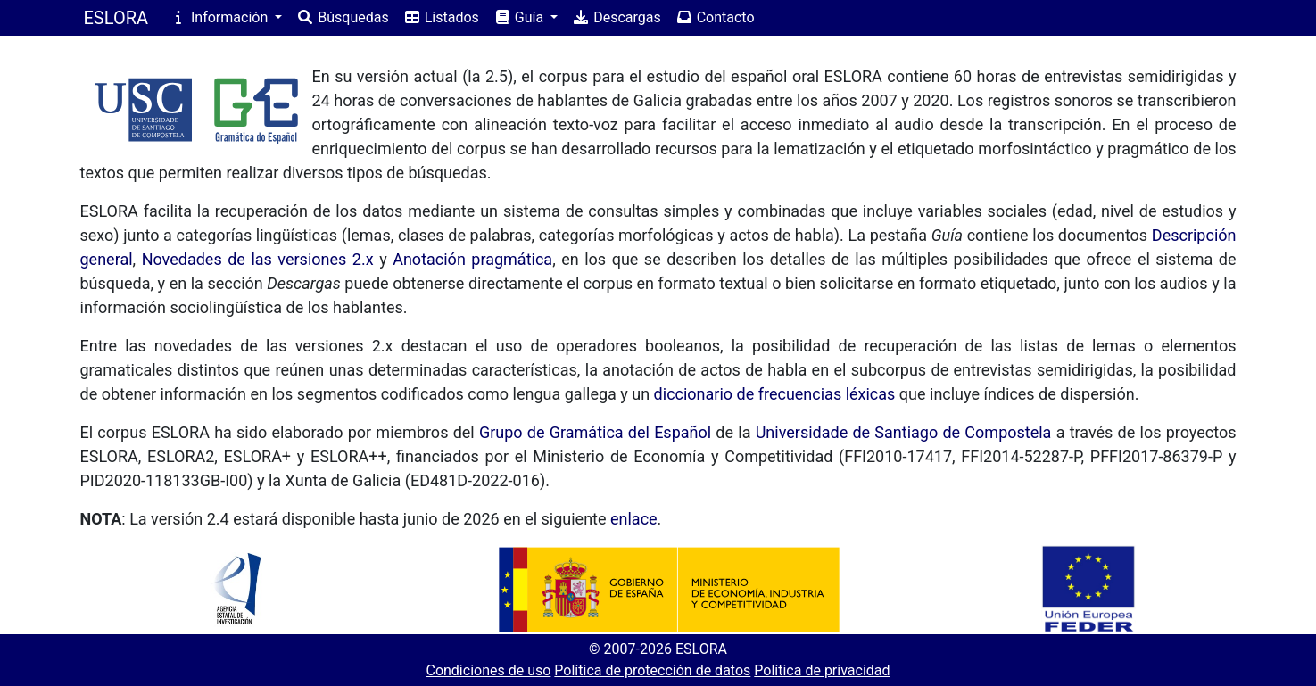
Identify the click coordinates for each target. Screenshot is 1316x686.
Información (220, 17)
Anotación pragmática (472, 259)
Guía (520, 17)
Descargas (616, 17)
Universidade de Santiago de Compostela (904, 432)
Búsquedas (342, 17)
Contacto (715, 17)
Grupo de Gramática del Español (595, 432)
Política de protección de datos (652, 670)
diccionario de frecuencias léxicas (775, 393)
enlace (634, 518)
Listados (441, 17)
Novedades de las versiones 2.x (258, 259)
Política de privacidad (822, 670)
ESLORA (116, 18)
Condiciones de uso (488, 670)
